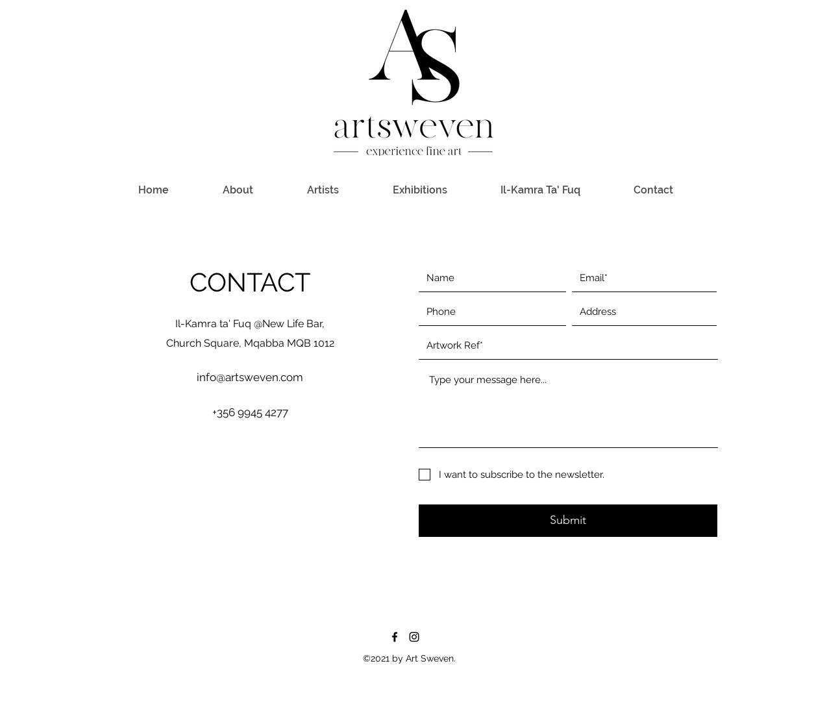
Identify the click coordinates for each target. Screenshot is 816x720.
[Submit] (568, 520)
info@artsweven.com (250, 377)
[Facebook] (394, 636)
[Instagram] (414, 636)
